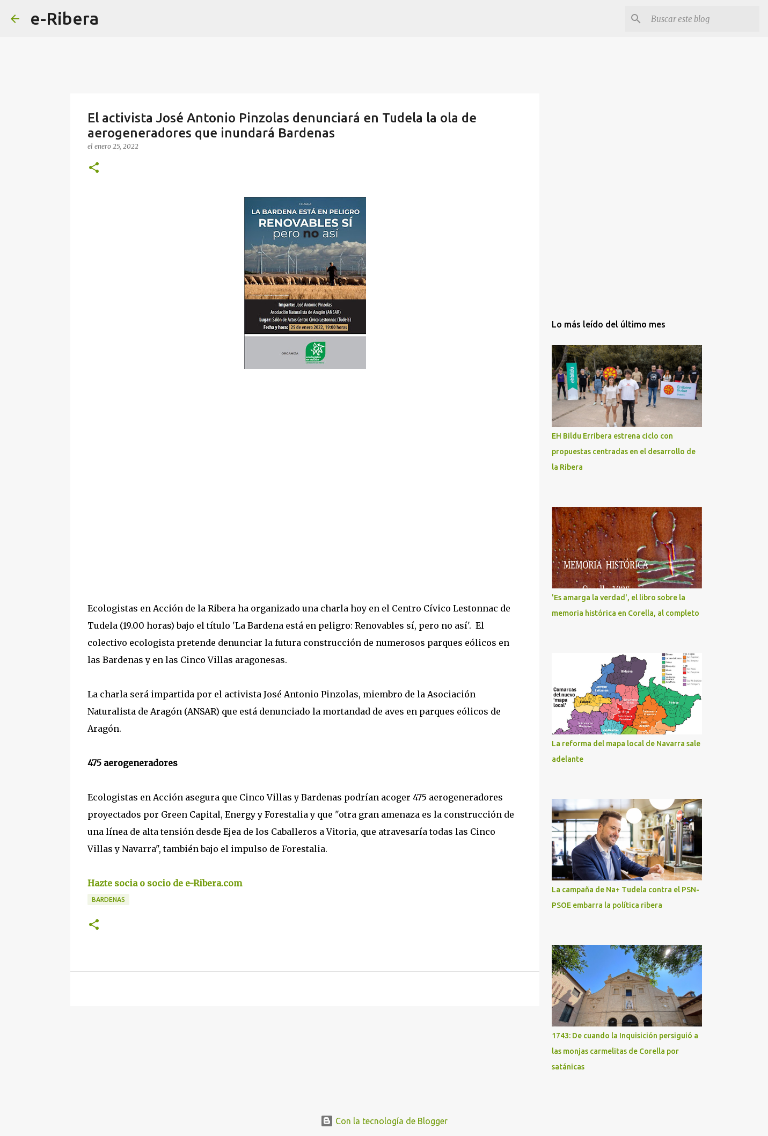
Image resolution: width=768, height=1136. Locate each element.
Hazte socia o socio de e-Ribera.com (164, 883)
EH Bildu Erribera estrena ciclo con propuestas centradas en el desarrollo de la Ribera (624, 451)
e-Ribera (64, 18)
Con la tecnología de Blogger (384, 1121)
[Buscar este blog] (703, 19)
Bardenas (108, 899)
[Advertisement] (167, 476)
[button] (93, 168)
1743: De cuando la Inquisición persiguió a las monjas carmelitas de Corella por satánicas (625, 1051)
